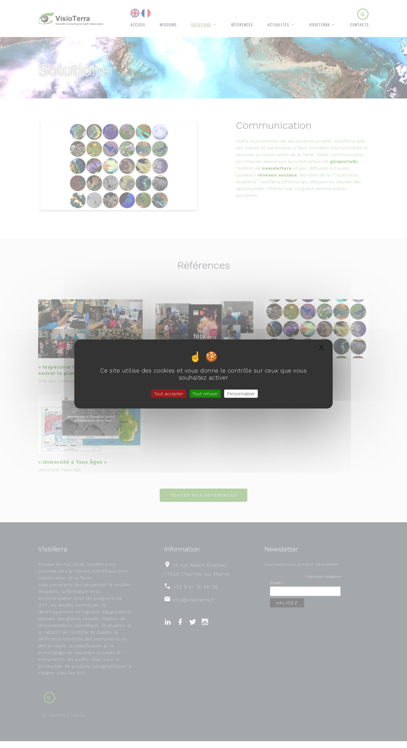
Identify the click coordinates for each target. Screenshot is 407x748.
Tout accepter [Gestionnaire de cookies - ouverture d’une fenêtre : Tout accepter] (168, 393)
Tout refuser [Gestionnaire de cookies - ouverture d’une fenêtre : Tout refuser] (205, 393)
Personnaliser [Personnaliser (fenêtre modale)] (241, 393)
